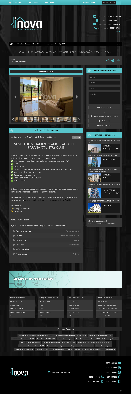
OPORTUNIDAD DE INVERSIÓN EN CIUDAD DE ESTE (104, 185)
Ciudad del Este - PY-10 (33, 44)
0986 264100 (115, 16)
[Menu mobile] (10, 3)
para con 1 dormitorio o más (59, 342)
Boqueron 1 (14, 305)
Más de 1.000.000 (104, 316)
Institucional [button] (33, 3)
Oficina (42, 316)
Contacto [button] (48, 3)
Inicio (13, 44)
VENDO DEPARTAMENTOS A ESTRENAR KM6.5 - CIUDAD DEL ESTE (102, 170)
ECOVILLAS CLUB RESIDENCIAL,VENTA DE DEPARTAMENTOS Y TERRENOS (103, 201)
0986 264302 (115, 24)
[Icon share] (65, 23)
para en (35, 335)
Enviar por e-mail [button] (104, 107)
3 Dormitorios (74, 309)
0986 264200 (113, 20)
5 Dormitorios (74, 316)
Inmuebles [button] (18, 3)
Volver (117, 44)
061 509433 (112, 377)
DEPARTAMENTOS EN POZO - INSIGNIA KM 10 (104, 141)
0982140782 (115, 28)
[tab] (18, 71)
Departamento (49, 44)
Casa (41, 305)
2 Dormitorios (74, 305)
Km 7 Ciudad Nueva (17, 312)
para (66, 339)
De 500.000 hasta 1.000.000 (108, 312)
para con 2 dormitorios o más (94, 342)
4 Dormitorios (74, 312)
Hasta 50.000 (102, 301)
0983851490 (112, 381)
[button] (118, 2)
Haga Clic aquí (93, 223)
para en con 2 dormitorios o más (70, 346)
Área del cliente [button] (87, 3)
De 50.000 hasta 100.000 (107, 305)
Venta (21, 44)
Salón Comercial (45, 312)
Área (41, 309)
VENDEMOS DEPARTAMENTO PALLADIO (102, 156)
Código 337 (60, 44)
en (100, 335)
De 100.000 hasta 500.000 (107, 309)
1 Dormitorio (73, 301)
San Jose (13, 316)
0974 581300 (93, 381)
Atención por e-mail (59, 372)
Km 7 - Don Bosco (16, 309)
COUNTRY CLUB (16, 301)
